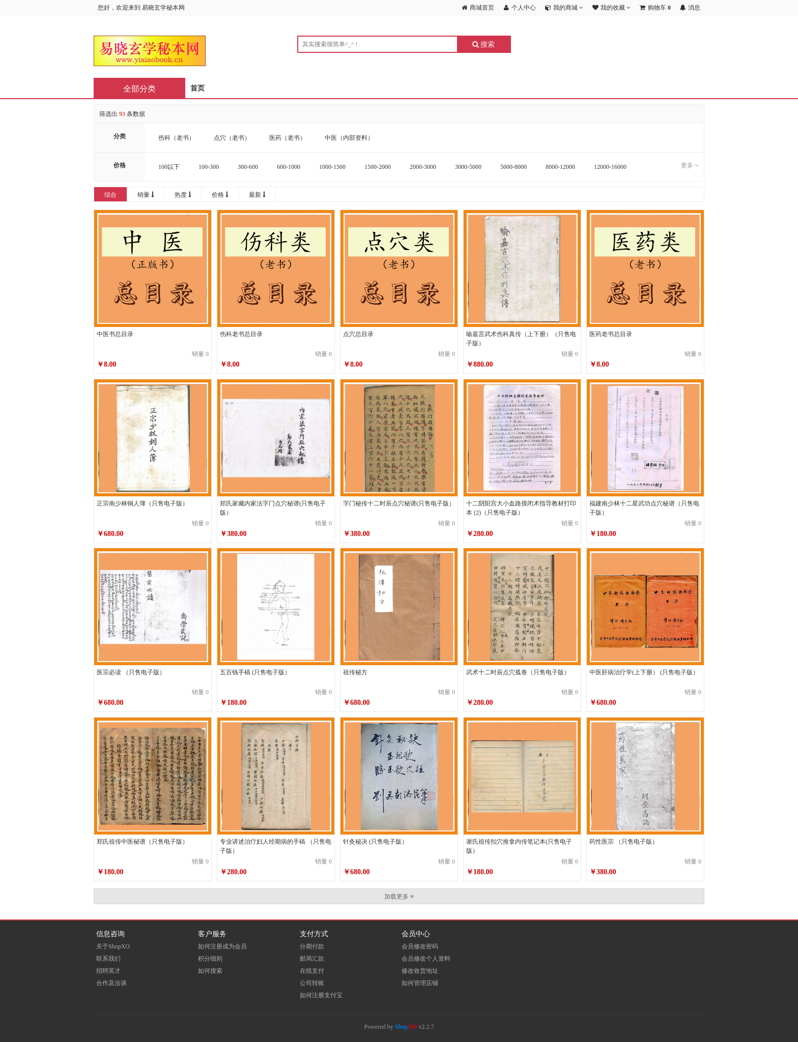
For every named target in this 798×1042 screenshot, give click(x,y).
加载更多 (399, 896)
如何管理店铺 (420, 983)
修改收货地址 (420, 970)
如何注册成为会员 (222, 946)
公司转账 (312, 983)
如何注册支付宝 (321, 995)
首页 (197, 88)
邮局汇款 (312, 958)
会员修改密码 (420, 946)
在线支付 (312, 970)
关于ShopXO (113, 946)
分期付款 (312, 946)
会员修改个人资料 (426, 958)
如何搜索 (210, 970)
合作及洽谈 (111, 983)
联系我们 (108, 958)
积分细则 (210, 958)
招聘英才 (108, 970)
